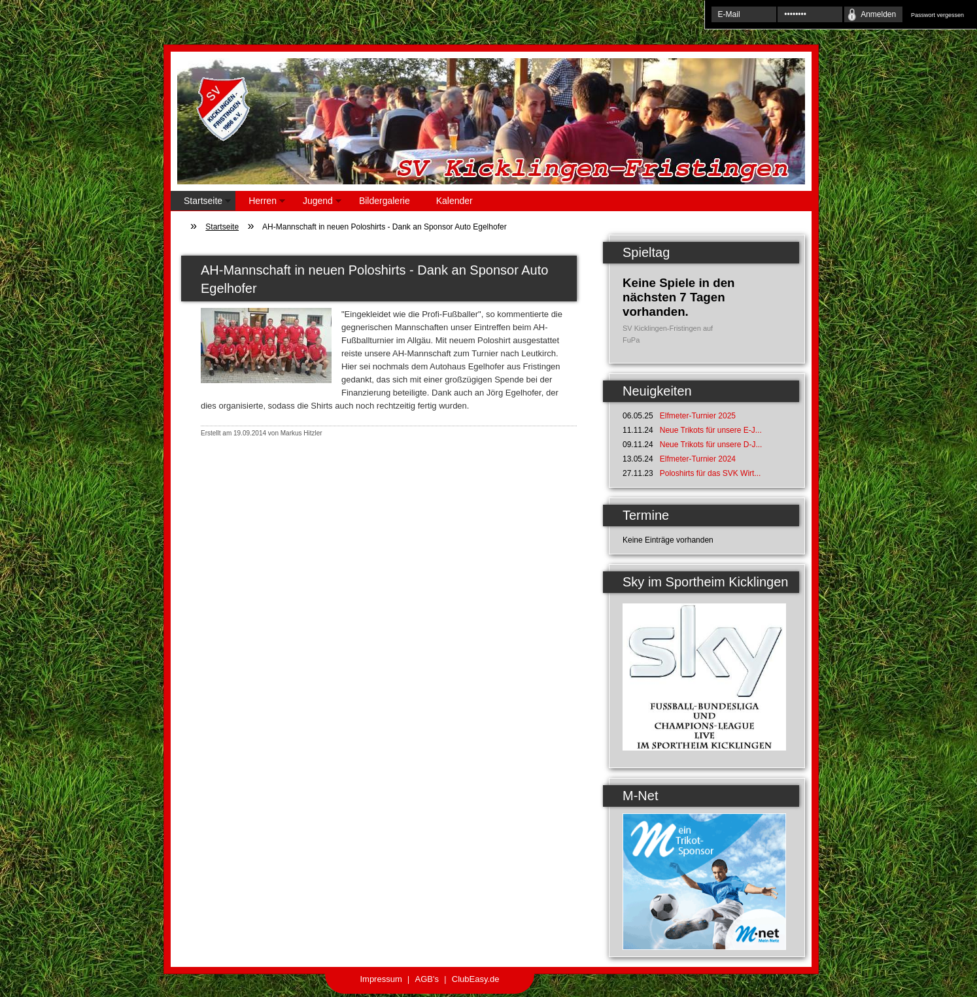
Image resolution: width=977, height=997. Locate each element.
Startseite (201, 203)
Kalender (454, 200)
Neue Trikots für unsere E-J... (711, 430)
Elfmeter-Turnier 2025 (698, 415)
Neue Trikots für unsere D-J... (711, 444)
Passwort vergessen (937, 15)
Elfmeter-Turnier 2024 (698, 459)
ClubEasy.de (476, 979)
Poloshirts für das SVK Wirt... (710, 473)
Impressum (381, 979)
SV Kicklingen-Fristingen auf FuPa (668, 334)
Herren (260, 203)
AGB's (427, 979)
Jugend (315, 203)
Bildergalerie (384, 200)
